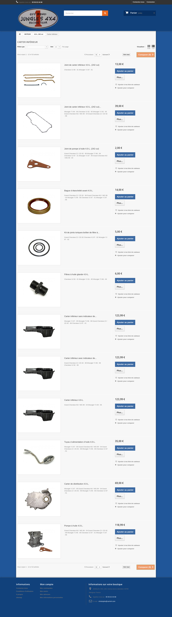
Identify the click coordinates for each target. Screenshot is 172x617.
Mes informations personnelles (51, 597)
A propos (19, 594)
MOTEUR (27, 34)
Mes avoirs (44, 591)
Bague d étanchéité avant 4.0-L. (78, 191)
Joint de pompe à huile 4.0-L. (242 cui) (81, 149)
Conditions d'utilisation (24, 591)
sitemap (19, 597)
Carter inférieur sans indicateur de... (80, 316)
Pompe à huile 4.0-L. (73, 526)
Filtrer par (21, 47)
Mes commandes (46, 588)
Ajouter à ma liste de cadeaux (129, 84)
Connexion (151, 2)
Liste (153, 47)
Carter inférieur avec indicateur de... (80, 358)
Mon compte (46, 584)
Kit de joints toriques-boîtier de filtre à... (81, 232)
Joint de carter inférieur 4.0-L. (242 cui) (81, 65)
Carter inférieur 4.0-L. (74, 400)
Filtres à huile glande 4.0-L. (76, 274)
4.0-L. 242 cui (38, 34)
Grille (148, 47)
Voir (51, 47)
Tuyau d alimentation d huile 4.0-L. (79, 442)
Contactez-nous (138, 2)
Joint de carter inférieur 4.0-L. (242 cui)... (82, 107)
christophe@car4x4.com (107, 601)
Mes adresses (45, 594)
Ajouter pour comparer (125, 88)
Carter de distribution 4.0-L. (76, 484)
